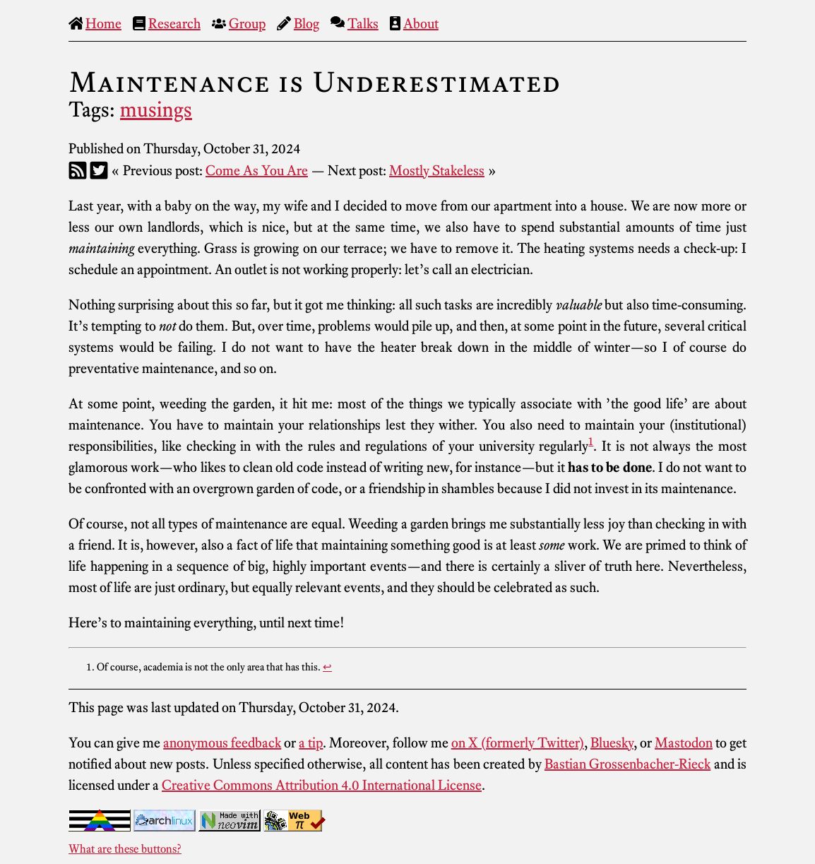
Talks (363, 23)
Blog (306, 23)
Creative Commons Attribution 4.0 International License (322, 784)
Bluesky (611, 742)
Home (103, 23)
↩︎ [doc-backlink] (327, 667)
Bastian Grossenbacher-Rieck (627, 763)
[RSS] (78, 170)
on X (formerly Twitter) (517, 742)
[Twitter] (99, 170)
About (421, 23)
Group (247, 23)
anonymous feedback (222, 742)
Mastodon (684, 742)
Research (174, 23)
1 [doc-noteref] (590, 441)
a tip (311, 742)
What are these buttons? (125, 848)
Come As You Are (257, 170)
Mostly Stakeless (436, 170)
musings (156, 109)
